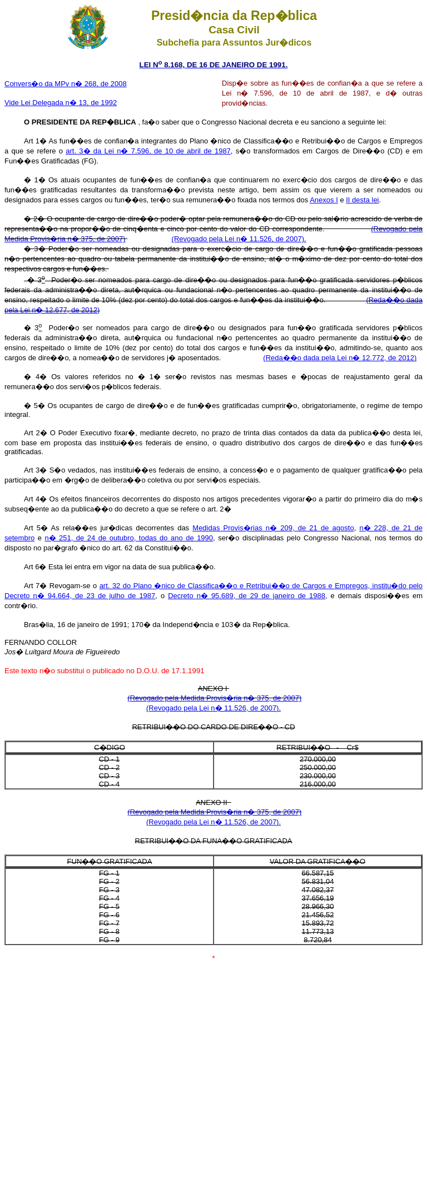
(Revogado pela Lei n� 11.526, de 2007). (239, 239)
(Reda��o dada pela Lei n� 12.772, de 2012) (339, 358)
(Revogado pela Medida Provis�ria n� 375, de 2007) (214, 698)
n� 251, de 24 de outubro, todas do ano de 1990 (128, 538)
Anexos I (324, 200)
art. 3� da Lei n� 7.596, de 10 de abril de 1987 (148, 151)
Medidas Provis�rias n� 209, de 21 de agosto (273, 528)
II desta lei (362, 200)
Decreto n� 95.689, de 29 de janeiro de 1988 (246, 595)
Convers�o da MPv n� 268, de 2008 (65, 83)
